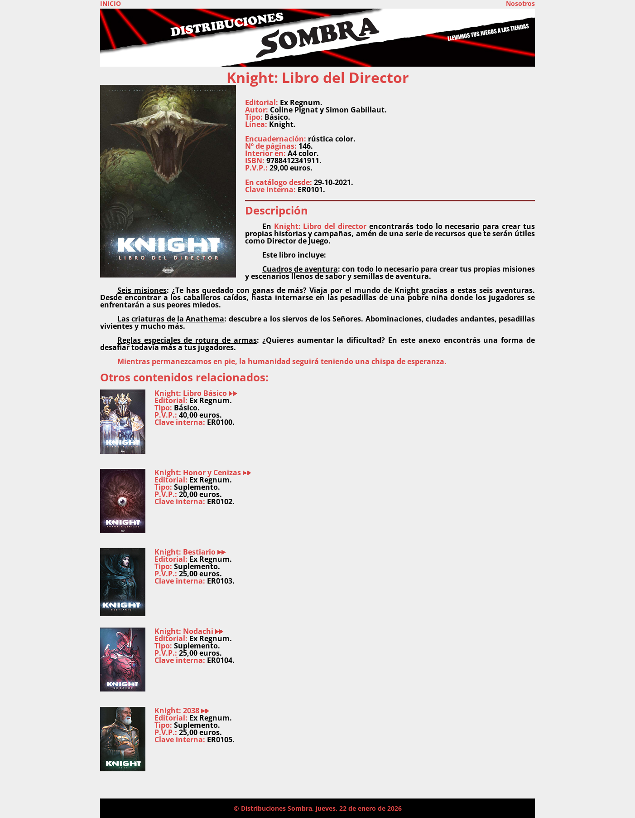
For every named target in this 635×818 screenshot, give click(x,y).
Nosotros (520, 3)
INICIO (110, 3)
